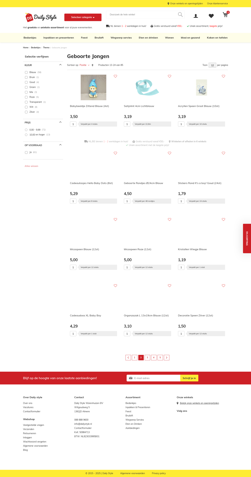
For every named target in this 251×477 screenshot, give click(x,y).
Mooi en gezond (190, 37)
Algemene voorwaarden (35, 445)
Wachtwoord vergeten (34, 441)
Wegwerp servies (121, 37)
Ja (30, 152)
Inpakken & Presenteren (137, 407)
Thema (46, 47)
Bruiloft (99, 37)
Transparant (35, 102)
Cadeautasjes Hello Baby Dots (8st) (91, 183)
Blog (25, 450)
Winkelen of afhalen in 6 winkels (188, 141)
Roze (32, 97)
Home (26, 47)
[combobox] (145, 14)
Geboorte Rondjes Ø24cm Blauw (143, 183)
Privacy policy (159, 473)
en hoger (37, 134)
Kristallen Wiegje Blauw (192, 249)
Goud (32, 82)
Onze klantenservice (217, 3)
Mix (31, 92)
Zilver (32, 111)
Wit (31, 107)
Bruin (32, 77)
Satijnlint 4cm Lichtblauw (139, 106)
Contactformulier (31, 411)
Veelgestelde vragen (33, 425)
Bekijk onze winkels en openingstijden (199, 403)
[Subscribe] (189, 378)
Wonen (169, 37)
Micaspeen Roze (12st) (137, 249)
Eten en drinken (148, 37)
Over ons (27, 403)
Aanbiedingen (132, 428)
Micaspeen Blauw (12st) (84, 249)
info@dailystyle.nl (83, 423)
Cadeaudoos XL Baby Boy (85, 315)
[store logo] (41, 17)
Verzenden (28, 429)
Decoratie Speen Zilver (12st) (195, 315)
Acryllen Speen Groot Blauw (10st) (198, 106)
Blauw (32, 72)
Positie (83, 65)
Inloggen (27, 437)
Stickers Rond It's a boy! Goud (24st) (199, 183)
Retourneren (29, 433)
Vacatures (28, 407)
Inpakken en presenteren (58, 37)
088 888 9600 (81, 419)
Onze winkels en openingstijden (186, 3)
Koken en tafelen (217, 37)
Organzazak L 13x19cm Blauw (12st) (146, 315)
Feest (84, 37)
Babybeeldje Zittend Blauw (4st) (89, 106)
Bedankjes (30, 37)
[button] (247, 238)
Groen (32, 87)
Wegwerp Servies (134, 419)
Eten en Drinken (133, 423)
